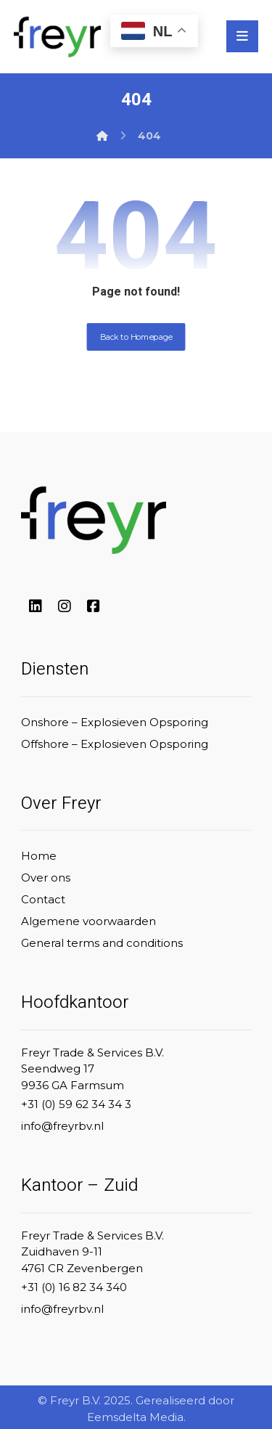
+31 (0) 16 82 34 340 (74, 1287)
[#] (35, 606)
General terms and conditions (102, 943)
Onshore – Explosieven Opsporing (114, 722)
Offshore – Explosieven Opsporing (114, 744)
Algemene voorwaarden (88, 921)
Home (39, 856)
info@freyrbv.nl (62, 1126)
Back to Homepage (136, 337)
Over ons (45, 877)
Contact (43, 899)
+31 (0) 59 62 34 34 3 (76, 1104)
